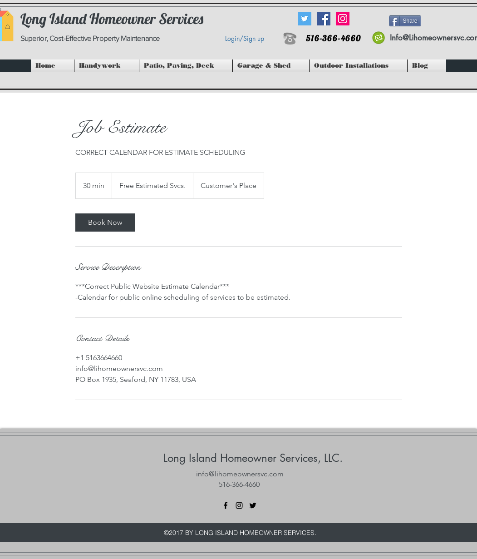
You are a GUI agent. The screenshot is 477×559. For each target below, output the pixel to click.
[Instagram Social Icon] (342, 18)
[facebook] (225, 505)
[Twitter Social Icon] (304, 18)
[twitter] (252, 505)
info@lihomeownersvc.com (240, 474)
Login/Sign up (244, 38)
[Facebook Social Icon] (323, 18)
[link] (105, 222)
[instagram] (239, 505)
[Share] (405, 20)
